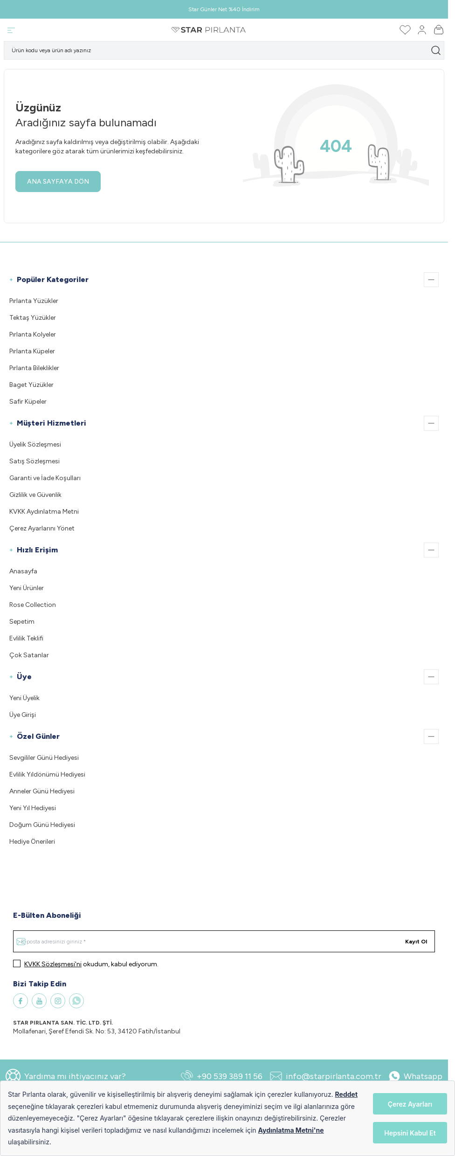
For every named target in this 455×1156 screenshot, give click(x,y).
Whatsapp (415, 1076)
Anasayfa (23, 571)
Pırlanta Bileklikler (34, 368)
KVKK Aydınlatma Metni (44, 512)
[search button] (435, 50)
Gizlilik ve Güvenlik (35, 495)
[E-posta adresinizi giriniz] (224, 941)
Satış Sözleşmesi (34, 461)
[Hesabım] (421, 29)
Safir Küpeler (28, 402)
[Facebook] (20, 1000)
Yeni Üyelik (24, 698)
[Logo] (208, 30)
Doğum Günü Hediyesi (42, 825)
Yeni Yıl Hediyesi (32, 808)
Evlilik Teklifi (26, 638)
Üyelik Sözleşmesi (35, 444)
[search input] (224, 50)
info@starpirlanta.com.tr (325, 1076)
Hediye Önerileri (32, 842)
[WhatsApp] (76, 1000)
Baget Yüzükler (31, 385)
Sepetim (21, 622)
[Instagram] (57, 1000)
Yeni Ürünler (26, 588)
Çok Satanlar (29, 655)
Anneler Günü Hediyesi (42, 791)
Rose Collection (32, 605)
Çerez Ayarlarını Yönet (42, 528)
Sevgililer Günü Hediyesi (44, 758)
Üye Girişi (22, 715)
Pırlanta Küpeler (32, 351)
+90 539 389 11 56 (221, 1076)
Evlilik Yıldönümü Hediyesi (47, 774)
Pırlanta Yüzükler (33, 301)
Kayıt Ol (416, 941)
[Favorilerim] (405, 29)
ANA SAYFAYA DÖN (58, 182)
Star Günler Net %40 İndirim (224, 9)
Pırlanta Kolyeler (32, 334)
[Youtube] (39, 1000)
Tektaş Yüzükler (32, 318)
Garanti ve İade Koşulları (45, 478)
